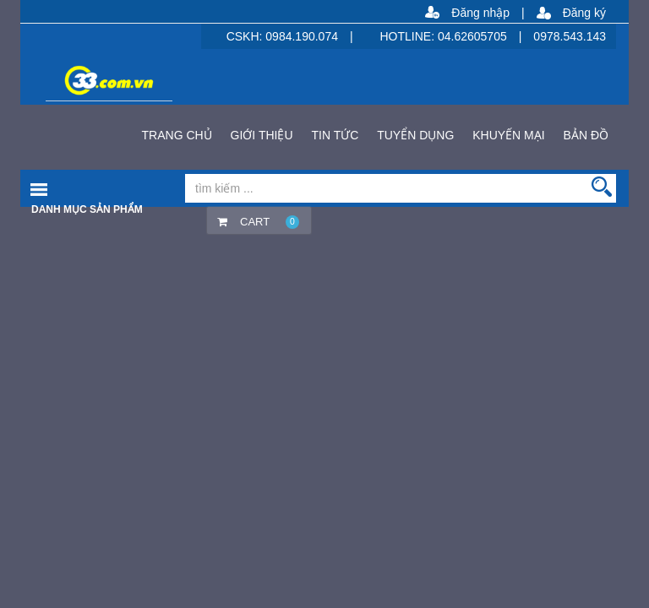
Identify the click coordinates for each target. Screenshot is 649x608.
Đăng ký (584, 12)
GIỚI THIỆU (262, 135)
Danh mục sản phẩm (87, 209)
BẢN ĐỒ (586, 135)
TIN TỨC (334, 135)
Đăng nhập (480, 12)
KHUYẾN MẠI (508, 135)
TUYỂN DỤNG (415, 135)
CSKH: (246, 36)
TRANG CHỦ (177, 135)
